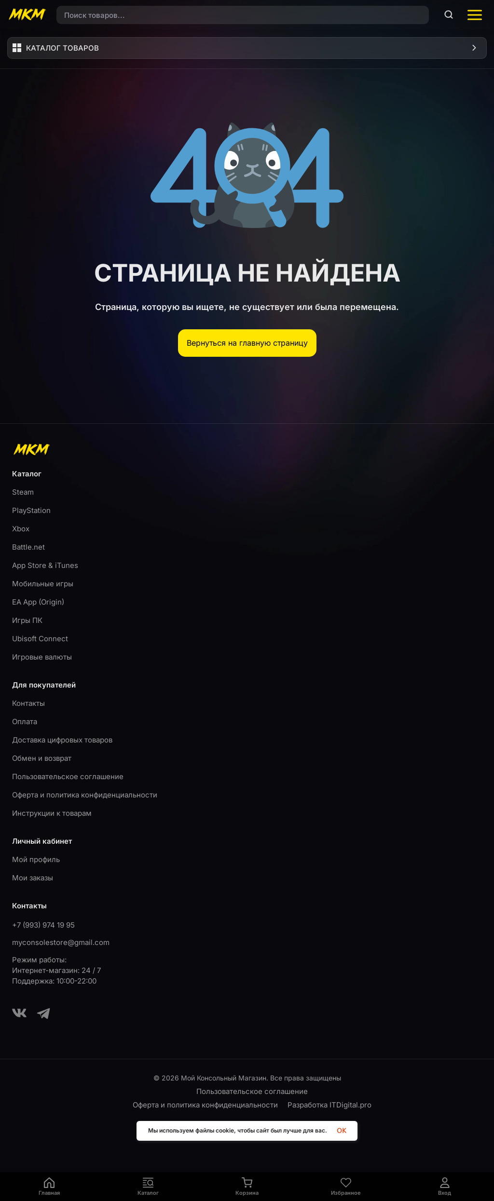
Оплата (24, 721)
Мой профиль (36, 859)
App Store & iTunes (45, 565)
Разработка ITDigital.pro (329, 1104)
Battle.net (28, 547)
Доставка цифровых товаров (62, 739)
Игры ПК (27, 620)
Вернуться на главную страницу (247, 343)
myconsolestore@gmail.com (61, 942)
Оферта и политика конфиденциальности (84, 794)
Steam (23, 492)
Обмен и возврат (41, 758)
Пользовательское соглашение (68, 776)
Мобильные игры (42, 583)
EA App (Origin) (38, 602)
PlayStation (31, 510)
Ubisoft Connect (40, 638)
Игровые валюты (42, 656)
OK (341, 1131)
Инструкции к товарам (52, 813)
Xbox (20, 528)
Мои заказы (32, 877)
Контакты (28, 703)
